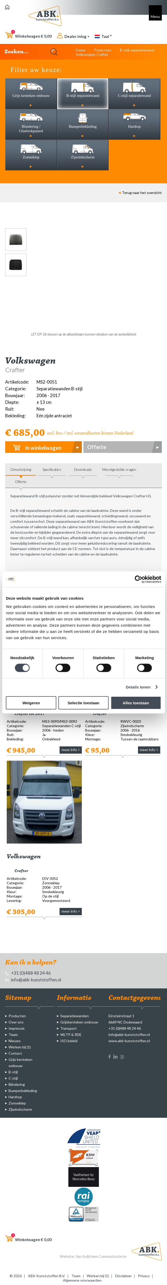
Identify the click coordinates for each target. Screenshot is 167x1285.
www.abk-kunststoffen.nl (129, 1041)
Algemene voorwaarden (82, 1280)
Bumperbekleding (23, 1090)
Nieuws (15, 1041)
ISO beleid (68, 1041)
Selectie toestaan (83, 702)
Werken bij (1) (20, 1047)
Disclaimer (123, 1276)
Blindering (17, 1084)
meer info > (71, 749)
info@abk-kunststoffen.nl (33, 979)
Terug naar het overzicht (140, 192)
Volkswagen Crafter (92, 54)
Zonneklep (17, 1103)
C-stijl (13, 1078)
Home (80, 50)
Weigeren (31, 702)
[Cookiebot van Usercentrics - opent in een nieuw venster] (138, 579)
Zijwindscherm (20, 1109)
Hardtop (15, 1097)
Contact (15, 1053)
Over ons (16, 1022)
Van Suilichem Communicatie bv (101, 1256)
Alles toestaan (136, 702)
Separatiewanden (74, 1016)
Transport (68, 1028)
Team (13, 1034)
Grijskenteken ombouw (79, 1022)
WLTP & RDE (71, 1034)
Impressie (17, 1028)
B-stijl (13, 1072)
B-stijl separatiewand (137, 50)
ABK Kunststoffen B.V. (46, 1276)
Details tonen (138, 687)
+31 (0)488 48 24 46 (28, 973)
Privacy (144, 1276)
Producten (102, 50)
